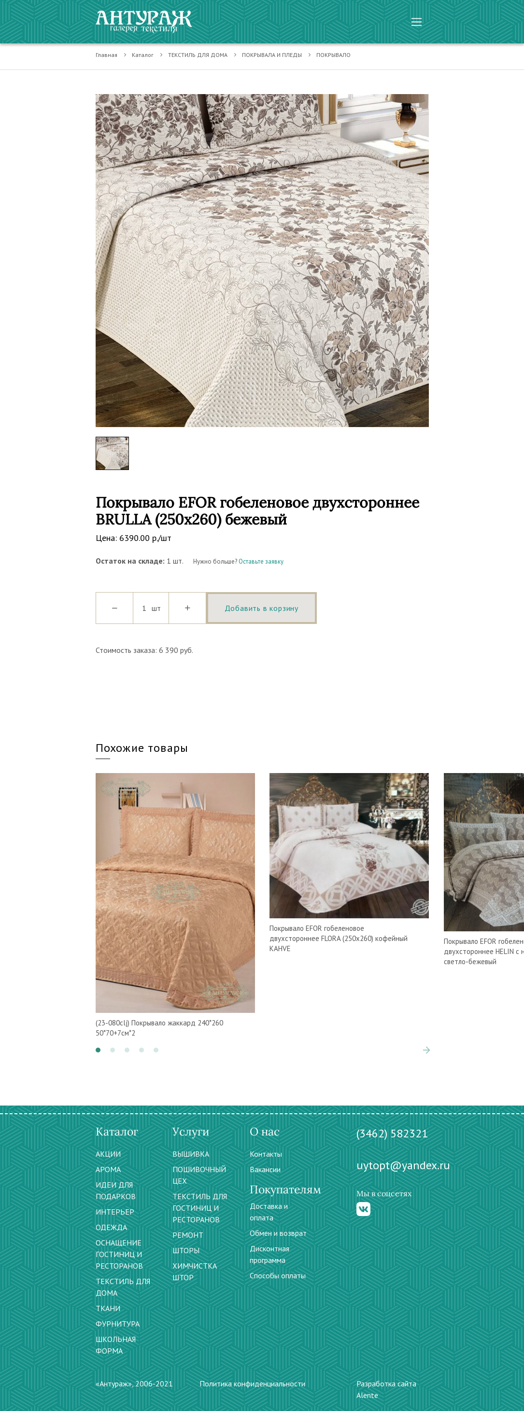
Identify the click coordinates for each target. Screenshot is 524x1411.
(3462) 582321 (392, 1133)
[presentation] (426, 1050)
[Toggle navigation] (416, 22)
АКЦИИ (108, 1154)
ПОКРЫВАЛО (333, 54)
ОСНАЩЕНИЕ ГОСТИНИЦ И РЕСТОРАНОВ (119, 1254)
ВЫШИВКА (190, 1154)
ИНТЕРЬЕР (115, 1212)
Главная (106, 54)
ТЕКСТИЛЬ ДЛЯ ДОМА (197, 54)
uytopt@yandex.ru (403, 1165)
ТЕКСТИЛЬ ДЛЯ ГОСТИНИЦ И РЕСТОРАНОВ (199, 1207)
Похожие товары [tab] (142, 747)
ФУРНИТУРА (118, 1323)
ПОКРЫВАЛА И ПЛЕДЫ (272, 54)
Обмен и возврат (278, 1233)
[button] (98, 1050)
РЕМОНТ (187, 1235)
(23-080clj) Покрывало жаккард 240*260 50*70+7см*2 (159, 1028)
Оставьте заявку (261, 561)
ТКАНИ (108, 1308)
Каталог (143, 54)
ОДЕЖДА (111, 1227)
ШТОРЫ (185, 1250)
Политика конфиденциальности (252, 1383)
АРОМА (108, 1169)
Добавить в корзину (261, 608)
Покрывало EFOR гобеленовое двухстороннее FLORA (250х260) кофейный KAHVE (338, 938)
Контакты (266, 1154)
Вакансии (265, 1169)
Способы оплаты (278, 1275)
